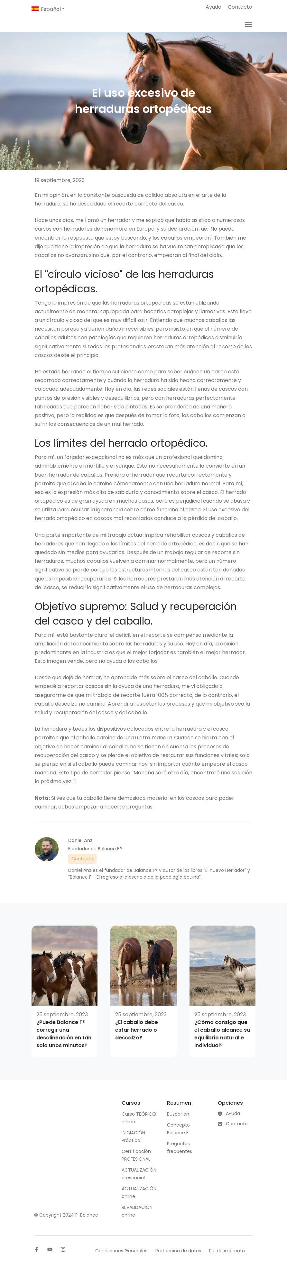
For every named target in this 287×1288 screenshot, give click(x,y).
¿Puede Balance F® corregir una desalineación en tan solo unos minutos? (63, 1043)
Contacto (240, 7)
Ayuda (213, 7)
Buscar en (178, 1123)
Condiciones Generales (121, 1259)
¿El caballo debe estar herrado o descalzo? (136, 1039)
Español (51, 9)
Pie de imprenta (227, 1259)
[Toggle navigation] (248, 29)
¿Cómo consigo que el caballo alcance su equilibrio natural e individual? (222, 1043)
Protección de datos (178, 1259)
